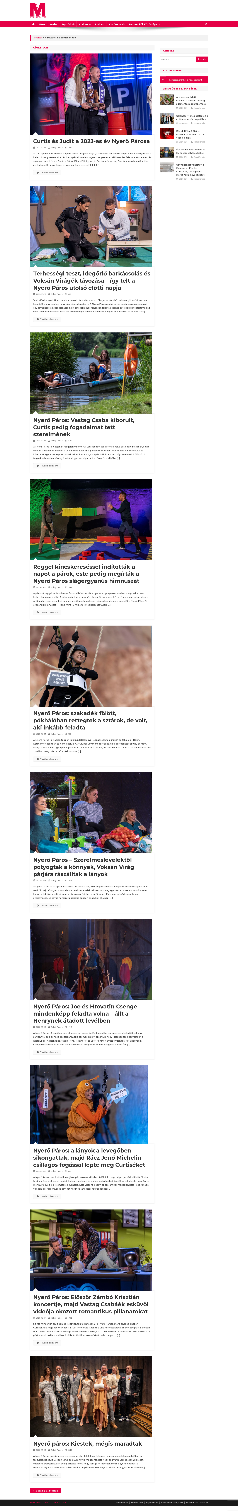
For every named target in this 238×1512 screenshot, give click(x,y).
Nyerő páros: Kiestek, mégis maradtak (87, 1443)
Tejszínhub (68, 24)
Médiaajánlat (137, 1503)
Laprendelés (152, 1503)
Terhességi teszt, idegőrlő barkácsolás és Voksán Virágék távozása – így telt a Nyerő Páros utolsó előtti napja (91, 280)
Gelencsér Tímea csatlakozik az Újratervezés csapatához (192, 118)
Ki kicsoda (85, 24)
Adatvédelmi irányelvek (172, 1503)
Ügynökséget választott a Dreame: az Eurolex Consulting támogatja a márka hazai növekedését (190, 169)
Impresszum (122, 1503)
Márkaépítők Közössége (143, 24)
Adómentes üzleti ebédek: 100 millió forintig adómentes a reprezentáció (191, 100)
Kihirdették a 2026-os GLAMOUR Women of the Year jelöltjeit (190, 134)
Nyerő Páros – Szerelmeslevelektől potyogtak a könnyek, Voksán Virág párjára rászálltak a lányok (83, 867)
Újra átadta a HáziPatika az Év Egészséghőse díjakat (190, 151)
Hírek (42, 24)
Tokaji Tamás (57, 147)
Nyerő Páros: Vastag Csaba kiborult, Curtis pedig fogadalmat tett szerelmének (83, 427)
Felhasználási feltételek (197, 1503)
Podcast (100, 24)
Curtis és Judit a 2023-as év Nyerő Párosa (91, 141)
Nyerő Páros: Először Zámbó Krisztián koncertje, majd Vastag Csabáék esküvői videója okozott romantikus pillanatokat (91, 1304)
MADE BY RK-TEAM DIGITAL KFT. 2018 (48, 1503)
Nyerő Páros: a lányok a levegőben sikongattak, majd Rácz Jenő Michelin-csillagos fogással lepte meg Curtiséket (89, 1157)
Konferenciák (117, 24)
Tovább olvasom (47, 172)
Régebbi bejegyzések (46, 1491)
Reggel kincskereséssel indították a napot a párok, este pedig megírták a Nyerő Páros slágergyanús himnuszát (86, 573)
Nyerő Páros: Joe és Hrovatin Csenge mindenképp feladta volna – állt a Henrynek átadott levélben (85, 1013)
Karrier (53, 24)
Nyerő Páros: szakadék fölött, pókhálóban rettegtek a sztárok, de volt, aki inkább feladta (90, 720)
